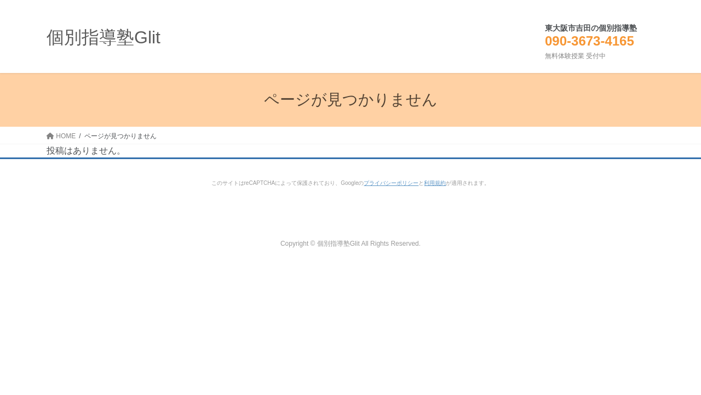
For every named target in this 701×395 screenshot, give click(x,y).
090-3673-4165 (589, 40)
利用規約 (435, 183)
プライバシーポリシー (391, 183)
